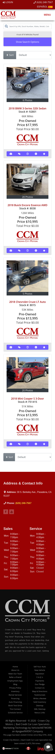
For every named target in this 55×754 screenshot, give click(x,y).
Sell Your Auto (40, 666)
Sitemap (39, 705)
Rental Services (15, 695)
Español (45, 6)
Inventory (15, 691)
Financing (15, 698)
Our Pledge (40, 684)
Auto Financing (15, 702)
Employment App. (15, 680)
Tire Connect (15, 709)
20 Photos (27, 390)
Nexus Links (39, 712)
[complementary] (33, 738)
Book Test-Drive (15, 705)
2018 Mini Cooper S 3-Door (27, 398)
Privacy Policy (15, 687)
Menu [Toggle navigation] (46, 14)
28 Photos (27, 197)
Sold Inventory (39, 702)
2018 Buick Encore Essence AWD (28, 205)
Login (8, 2)
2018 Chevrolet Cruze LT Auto (27, 302)
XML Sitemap (39, 709)
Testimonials (39, 695)
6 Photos (27, 100)
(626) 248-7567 (43, 2)
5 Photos (27, 293)
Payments (39, 680)
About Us (15, 670)
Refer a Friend (15, 677)
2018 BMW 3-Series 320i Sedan (27, 108)
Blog (15, 684)
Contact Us (40, 687)
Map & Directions (39, 691)
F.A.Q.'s (40, 677)
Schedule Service (15, 712)
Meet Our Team (15, 673)
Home (15, 666)
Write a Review (39, 698)
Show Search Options (27, 41)
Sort (10, 55)
